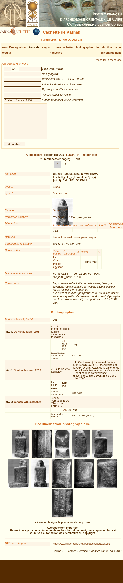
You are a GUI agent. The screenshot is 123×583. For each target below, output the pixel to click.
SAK (64, 413)
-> (72, 158)
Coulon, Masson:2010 (27, 373)
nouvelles (56, 52)
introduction (104, 47)
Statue (57, 190)
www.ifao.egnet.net (14, 47)
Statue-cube (60, 197)
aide (118, 47)
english (46, 47)
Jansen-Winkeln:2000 (27, 405)
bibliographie (84, 47)
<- (34, 158)
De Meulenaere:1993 (26, 335)
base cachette (64, 47)
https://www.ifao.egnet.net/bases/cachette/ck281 (81, 547)
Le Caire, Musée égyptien (58, 265)
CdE (64, 344)
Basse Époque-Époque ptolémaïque (74, 240)
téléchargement (111, 52)
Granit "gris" (60, 214)
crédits (6, 52)
